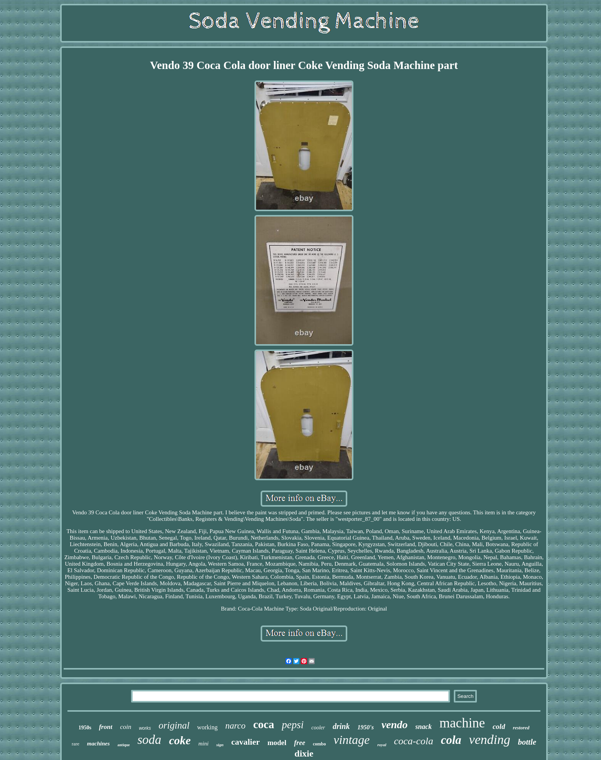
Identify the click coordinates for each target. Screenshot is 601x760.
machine (462, 723)
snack (423, 726)
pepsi (293, 724)
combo (319, 744)
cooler (318, 727)
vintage (351, 740)
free (299, 743)
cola (451, 740)
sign (219, 744)
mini (204, 743)
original (174, 725)
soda (149, 740)
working (207, 727)
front (105, 726)
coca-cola (414, 741)
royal (381, 744)
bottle (527, 742)
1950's (365, 727)
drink (341, 726)
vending (490, 739)
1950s (85, 727)
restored (521, 727)
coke (180, 740)
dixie (303, 753)
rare (75, 744)
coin (125, 726)
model (277, 743)
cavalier (245, 742)
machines (98, 743)
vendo (394, 724)
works (145, 728)
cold (499, 726)
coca (263, 724)
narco (235, 725)
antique (123, 745)
